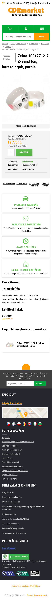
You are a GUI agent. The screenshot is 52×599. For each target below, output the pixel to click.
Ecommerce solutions (20, 586)
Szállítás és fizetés (9, 446)
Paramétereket (9, 183)
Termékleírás (22, 183)
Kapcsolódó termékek (34, 184)
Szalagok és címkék (18, 44)
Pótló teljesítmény (9, 479)
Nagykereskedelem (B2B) (12, 450)
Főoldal (5, 44)
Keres (41, 37)
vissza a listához (6, 57)
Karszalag (45, 44)
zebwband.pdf (7, 319)
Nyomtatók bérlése (9, 474)
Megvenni (24, 152)
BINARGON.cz (35, 586)
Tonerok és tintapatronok (37, 595)
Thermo (8, 46)
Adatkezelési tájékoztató (12, 466)
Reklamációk (7, 458)
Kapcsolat (6, 437)
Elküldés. (40, 383)
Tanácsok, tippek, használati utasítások (18, 441)
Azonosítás (33, 44)
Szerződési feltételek (10, 462)
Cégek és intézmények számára (15, 470)
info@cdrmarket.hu (40, 3)
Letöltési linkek (45, 184)
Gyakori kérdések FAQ (11, 454)
